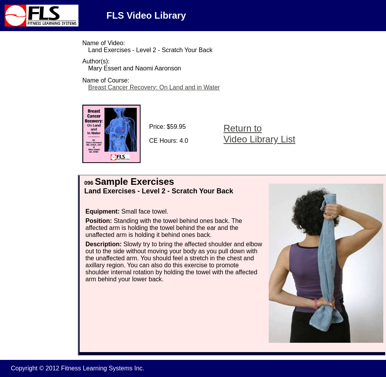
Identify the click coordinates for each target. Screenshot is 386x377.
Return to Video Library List (259, 133)
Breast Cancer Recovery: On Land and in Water (154, 87)
